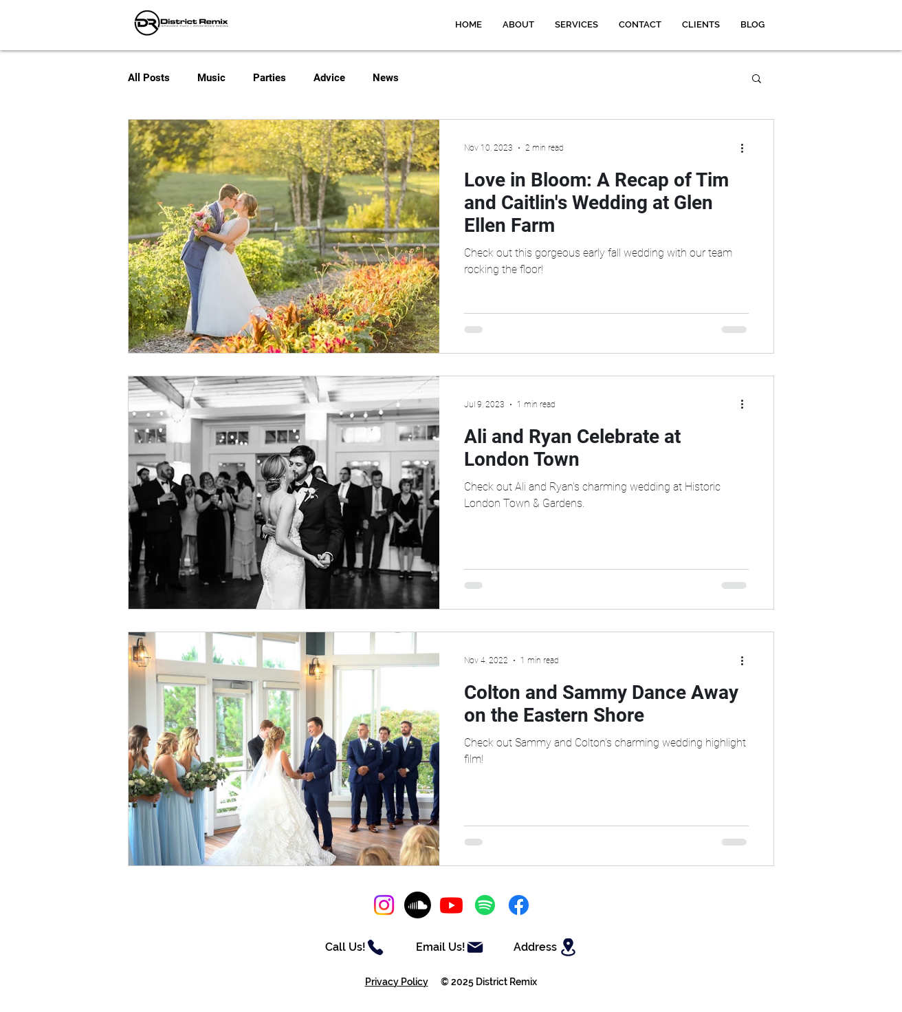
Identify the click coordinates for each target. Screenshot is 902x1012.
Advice (329, 78)
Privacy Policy (396, 981)
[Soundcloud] (417, 905)
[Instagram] (384, 905)
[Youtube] (451, 905)
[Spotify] (485, 905)
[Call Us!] (355, 947)
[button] (576, 25)
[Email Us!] (450, 947)
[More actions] (746, 148)
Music (211, 78)
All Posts (149, 78)
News (386, 78)
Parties (269, 78)
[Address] (546, 947)
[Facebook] (518, 905)
